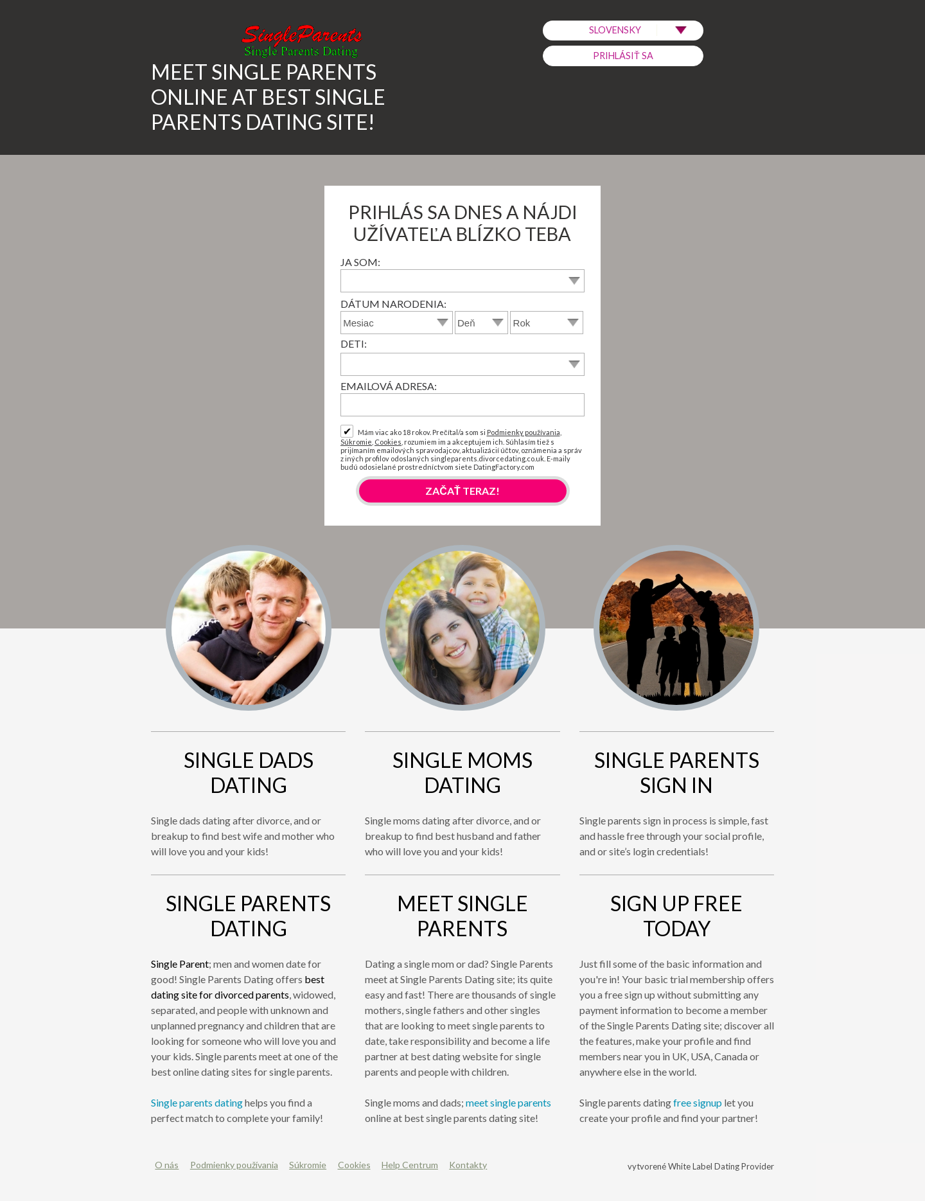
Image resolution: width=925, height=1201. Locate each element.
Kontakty (468, 1164)
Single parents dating (197, 1102)
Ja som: (360, 262)
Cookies (387, 442)
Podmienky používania (523, 432)
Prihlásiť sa (623, 55)
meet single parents (508, 1102)
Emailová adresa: (388, 386)
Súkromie (356, 442)
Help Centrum (410, 1164)
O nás (167, 1164)
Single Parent (180, 963)
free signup (697, 1102)
